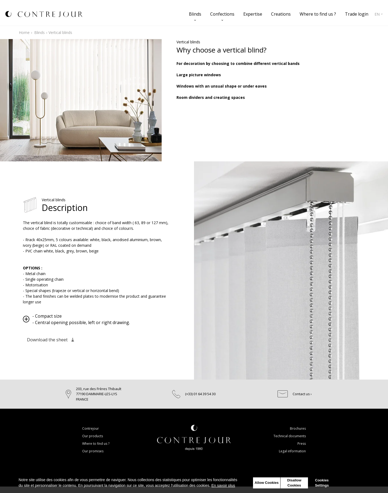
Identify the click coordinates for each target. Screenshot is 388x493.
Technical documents (289, 436)
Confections (222, 14)
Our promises (92, 451)
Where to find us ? (318, 14)
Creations (281, 14)
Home (24, 32)
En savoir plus (223, 485)
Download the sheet (50, 340)
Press (301, 443)
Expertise (252, 14)
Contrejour (90, 428)
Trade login (356, 14)
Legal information (292, 451)
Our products (92, 436)
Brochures (298, 428)
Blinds (195, 14)
